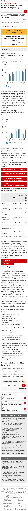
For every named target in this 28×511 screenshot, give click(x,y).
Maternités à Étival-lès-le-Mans (11, 351)
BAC (7, 32)
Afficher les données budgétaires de (10, 22)
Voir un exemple (22, 388)
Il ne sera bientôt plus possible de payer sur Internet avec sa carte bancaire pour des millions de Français (12, 463)
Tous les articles (20, 491)
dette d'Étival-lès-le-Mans (8, 103)
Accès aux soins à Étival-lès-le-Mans (12, 355)
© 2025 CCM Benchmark (14, 493)
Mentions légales (13, 492)
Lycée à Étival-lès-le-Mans (9, 347)
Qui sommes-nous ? (6, 488)
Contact (6, 489)
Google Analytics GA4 (8, 398)
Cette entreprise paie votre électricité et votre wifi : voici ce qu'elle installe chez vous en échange (13, 447)
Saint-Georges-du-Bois (12, 14)
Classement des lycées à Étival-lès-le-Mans (14, 345)
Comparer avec (5, 26)
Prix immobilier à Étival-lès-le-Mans (12, 335)
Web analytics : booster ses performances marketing (10, 409)
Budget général (5, 49)
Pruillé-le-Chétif (5, 15)
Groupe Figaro (21, 492)
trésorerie (18, 250)
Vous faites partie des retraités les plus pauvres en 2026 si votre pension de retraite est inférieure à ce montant (13, 429)
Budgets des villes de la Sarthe (11, 324)
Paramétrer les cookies (6, 491)
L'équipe (13, 488)
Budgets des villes (8, 3)
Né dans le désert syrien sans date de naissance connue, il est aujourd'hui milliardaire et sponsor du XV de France (14, 442)
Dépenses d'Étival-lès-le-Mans (7, 262)
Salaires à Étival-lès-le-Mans (10, 333)
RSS (25, 491)
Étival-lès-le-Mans (7, 330)
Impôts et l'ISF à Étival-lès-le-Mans (12, 337)
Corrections (6, 492)
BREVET (14, 32)
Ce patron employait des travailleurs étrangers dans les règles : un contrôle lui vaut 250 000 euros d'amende (13, 437)
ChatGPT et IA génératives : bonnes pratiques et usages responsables (12, 403)
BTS (21, 32)
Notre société (19, 488)
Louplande (22, 14)
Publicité (24, 488)
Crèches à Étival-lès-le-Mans (10, 349)
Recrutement (11, 489)
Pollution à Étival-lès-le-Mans (10, 360)
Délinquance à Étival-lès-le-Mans (11, 357)
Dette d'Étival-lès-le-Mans (20, 261)
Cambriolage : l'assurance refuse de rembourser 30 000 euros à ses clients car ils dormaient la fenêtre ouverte (13, 472)
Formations (6, 394)
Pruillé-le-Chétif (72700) (9, 318)
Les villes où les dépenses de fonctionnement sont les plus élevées (14, 179)
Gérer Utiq (14, 491)
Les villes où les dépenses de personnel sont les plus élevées (14, 174)
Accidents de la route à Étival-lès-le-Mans (14, 343)
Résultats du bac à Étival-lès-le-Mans (12, 372)
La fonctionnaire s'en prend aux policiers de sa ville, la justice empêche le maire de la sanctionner (13, 424)
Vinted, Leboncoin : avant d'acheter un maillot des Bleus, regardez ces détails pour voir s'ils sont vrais (13, 420)
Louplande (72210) (7, 316)
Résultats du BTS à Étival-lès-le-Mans (12, 376)
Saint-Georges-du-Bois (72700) (11, 314)
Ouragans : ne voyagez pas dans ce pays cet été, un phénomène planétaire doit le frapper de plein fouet (13, 467)
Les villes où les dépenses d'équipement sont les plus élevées (14, 184)
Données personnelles (19, 489)
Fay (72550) (5, 322)
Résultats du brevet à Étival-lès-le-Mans (13, 374)
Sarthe (15, 3)
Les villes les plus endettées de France (14, 169)
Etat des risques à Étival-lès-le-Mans (12, 353)
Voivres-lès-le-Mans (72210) (10, 320)
